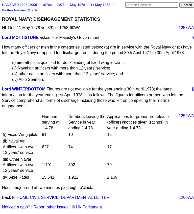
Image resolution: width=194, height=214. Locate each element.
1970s (47, 5)
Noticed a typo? (16, 207)
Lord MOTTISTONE (20, 37)
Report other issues (50, 207)
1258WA (186, 28)
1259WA (186, 116)
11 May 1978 (100, 5)
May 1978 (78, 5)
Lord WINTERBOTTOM (23, 89)
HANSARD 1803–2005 (19, 5)
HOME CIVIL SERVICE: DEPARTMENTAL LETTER (63, 197)
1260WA (186, 197)
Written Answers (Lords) (20, 10)
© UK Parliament (87, 207)
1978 (61, 5)
